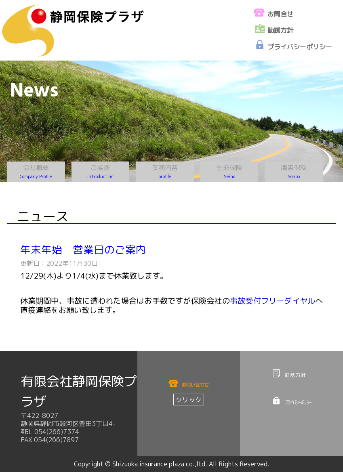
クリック (189, 399)
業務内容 (165, 171)
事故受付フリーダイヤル (273, 300)
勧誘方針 (280, 30)
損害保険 (294, 171)
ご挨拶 (100, 171)
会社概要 (36, 171)
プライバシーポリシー (299, 46)
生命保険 (229, 171)
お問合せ (280, 14)
